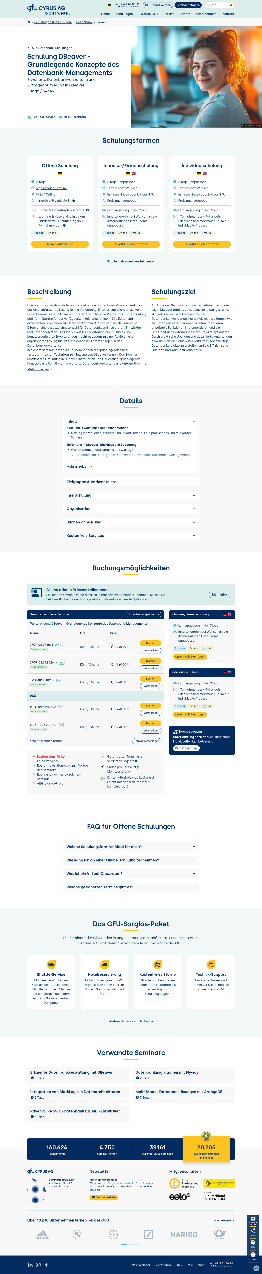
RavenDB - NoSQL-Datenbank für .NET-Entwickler (75, 1111)
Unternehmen (206, 14)
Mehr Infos (220, 594)
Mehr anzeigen (40, 369)
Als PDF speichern (72, 117)
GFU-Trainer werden (158, 5)
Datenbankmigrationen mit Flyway (167, 1072)
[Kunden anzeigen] (224, 1220)
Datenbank (84, 22)
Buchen (150, 643)
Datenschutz (164, 1264)
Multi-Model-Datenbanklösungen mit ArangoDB (178, 1091)
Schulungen (126, 14)
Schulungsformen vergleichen (131, 261)
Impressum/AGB (140, 1264)
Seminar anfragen (188, 5)
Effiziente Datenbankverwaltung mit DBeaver (71, 1072)
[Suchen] (220, 5)
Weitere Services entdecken (131, 1021)
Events (185, 14)
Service (169, 14)
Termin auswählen (60, 244)
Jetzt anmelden (104, 1197)
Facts (201, 1264)
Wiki (189, 1264)
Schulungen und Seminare (53, 22)
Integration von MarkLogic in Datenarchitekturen (75, 1091)
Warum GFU (149, 14)
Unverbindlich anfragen (131, 244)
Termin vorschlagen (146, 741)
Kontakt (228, 14)
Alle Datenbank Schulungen (49, 48)
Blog (179, 1264)
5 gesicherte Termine (51, 188)
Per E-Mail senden (41, 117)
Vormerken (151, 650)
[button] (131, 846)
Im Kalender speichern (143, 614)
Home (105, 14)
